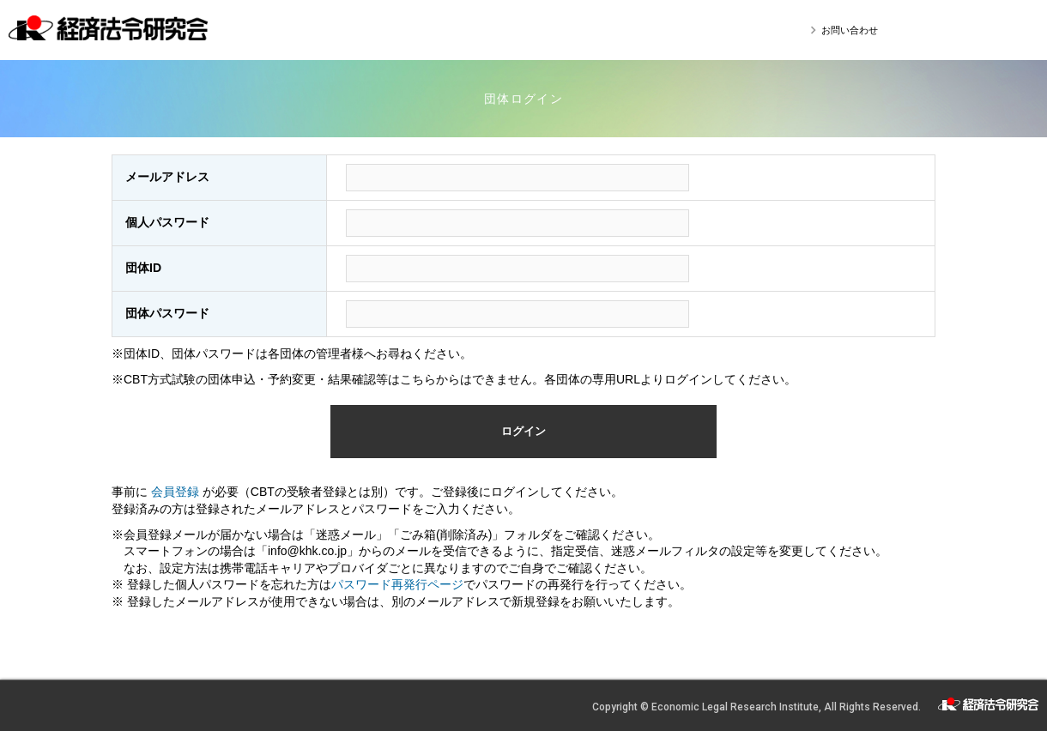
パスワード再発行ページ (397, 584)
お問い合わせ (849, 30)
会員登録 (177, 491)
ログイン (523, 431)
